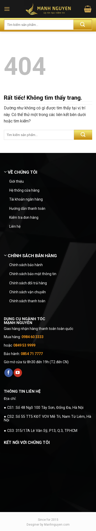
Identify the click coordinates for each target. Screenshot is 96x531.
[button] (7, 9)
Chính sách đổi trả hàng (28, 283)
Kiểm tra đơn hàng (23, 217)
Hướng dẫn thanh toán (27, 208)
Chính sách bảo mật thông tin (32, 274)
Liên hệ (14, 226)
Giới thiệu (16, 181)
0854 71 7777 (32, 354)
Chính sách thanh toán (27, 301)
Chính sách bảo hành (26, 265)
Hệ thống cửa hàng (24, 190)
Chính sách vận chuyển (27, 292)
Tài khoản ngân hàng (26, 199)
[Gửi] (82, 25)
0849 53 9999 (24, 345)
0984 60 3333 (33, 337)
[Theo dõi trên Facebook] (8, 372)
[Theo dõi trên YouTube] (18, 372)
